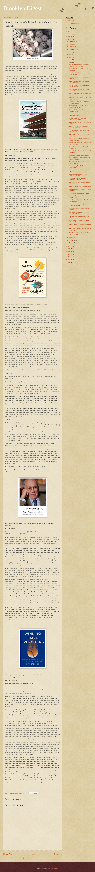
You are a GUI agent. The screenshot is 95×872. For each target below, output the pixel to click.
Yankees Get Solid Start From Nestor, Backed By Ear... (79, 110)
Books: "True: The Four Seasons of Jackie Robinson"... (78, 127)
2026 (69, 31)
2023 (69, 39)
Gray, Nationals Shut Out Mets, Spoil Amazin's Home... (79, 90)
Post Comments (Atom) (17, 858)
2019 (69, 254)
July (70, 54)
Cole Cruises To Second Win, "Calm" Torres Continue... (79, 213)
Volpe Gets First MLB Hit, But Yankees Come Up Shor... (79, 233)
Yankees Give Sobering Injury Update (79, 193)
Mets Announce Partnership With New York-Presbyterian (79, 204)
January (71, 243)
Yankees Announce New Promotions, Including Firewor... (79, 131)
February (71, 240)
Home (33, 854)
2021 (69, 249)
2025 (69, 34)
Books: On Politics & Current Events (79, 155)
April (70, 62)
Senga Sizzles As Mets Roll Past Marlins (80, 186)
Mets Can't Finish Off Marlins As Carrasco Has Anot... (77, 179)
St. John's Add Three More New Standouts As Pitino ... (77, 118)
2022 (69, 246)
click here (9, 472)
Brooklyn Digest (22, 8)
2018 (69, 257)
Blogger (56, 868)
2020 (69, 251)
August (71, 52)
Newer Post (7, 854)
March (71, 237)
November (72, 44)
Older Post (58, 854)
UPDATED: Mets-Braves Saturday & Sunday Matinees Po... (79, 65)
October (71, 46)
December (72, 41)
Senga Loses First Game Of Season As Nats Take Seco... (79, 81)
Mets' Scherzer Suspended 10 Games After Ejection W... (79, 114)
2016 (69, 262)
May (70, 60)
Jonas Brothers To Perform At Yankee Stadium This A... (79, 221)
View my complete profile (72, 23)
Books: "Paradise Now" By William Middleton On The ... (78, 106)
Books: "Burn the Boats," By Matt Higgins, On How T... (78, 174)
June (70, 57)
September (72, 49)
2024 (69, 36)
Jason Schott (71, 20)
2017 (69, 259)
